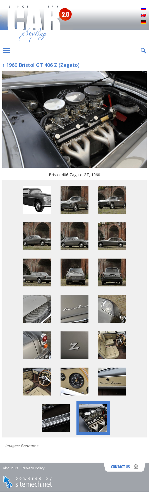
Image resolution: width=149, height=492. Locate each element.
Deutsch (143, 22)
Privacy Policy (33, 467)
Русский (143, 8)
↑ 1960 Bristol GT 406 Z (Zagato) (41, 65)
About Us (10, 467)
